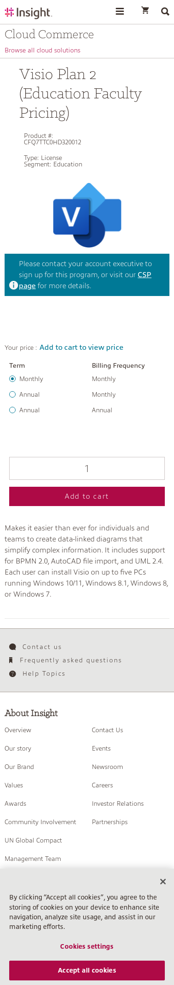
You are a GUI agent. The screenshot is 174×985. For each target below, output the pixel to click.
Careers (102, 785)
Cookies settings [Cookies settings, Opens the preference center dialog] (86, 950)
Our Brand (19, 766)
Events (101, 748)
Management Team (33, 858)
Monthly (31, 379)
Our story (18, 748)
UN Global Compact (33, 840)
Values (14, 785)
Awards (15, 803)
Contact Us (107, 730)
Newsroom (107, 766)
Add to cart (87, 496)
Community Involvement (40, 822)
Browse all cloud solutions (42, 50)
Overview (18, 730)
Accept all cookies (87, 974)
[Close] (163, 886)
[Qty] (87, 468)
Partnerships (110, 822)
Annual (29, 394)
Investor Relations (118, 803)
